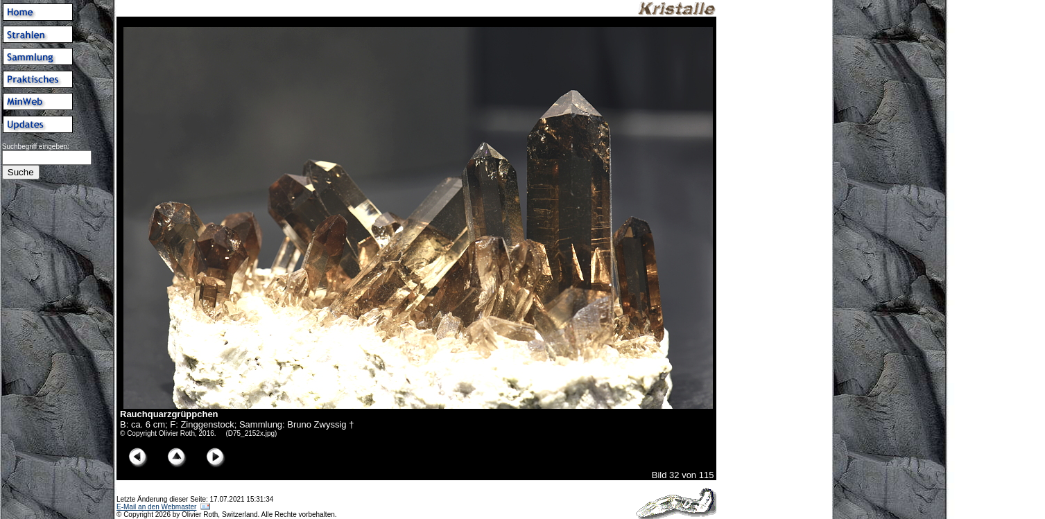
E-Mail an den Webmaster (156, 507)
